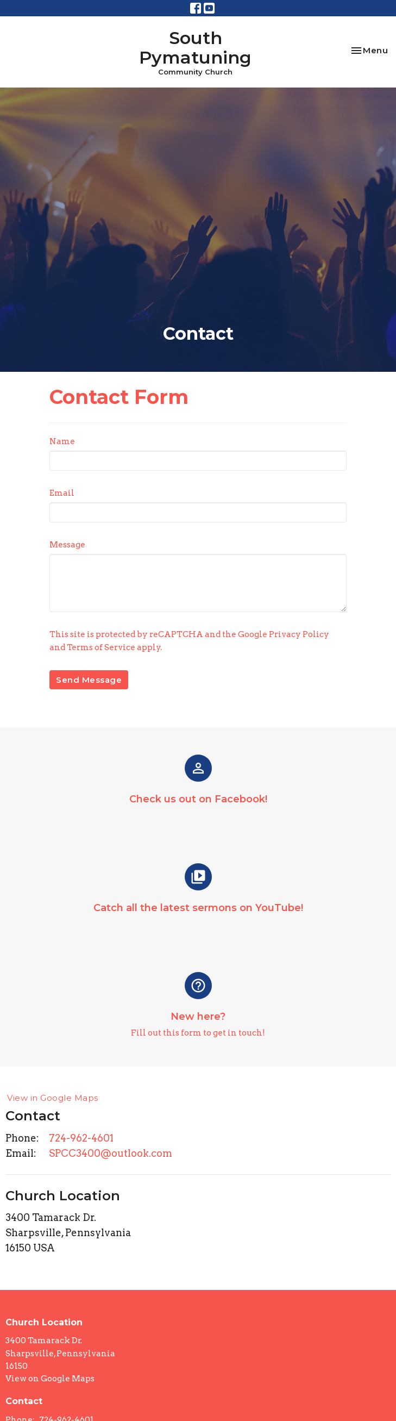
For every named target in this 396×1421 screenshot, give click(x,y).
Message (67, 545)
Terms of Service (101, 647)
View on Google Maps (50, 1378)
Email (61, 493)
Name (62, 441)
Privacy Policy (299, 634)
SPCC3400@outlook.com (110, 1153)
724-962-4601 (81, 1138)
